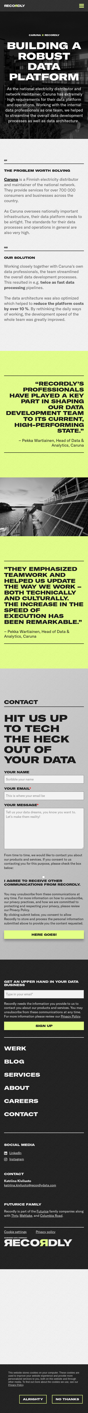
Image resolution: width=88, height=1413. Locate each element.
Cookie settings (15, 1232)
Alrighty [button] (33, 1399)
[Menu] (81, 6)
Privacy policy (45, 1232)
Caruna (11, 179)
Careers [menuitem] (21, 1101)
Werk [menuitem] (15, 1048)
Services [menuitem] (22, 1074)
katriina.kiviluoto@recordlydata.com (30, 1185)
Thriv (14, 1216)
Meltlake (26, 1216)
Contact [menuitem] (21, 1114)
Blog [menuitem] (14, 1061)
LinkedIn (12, 1153)
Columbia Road (51, 1216)
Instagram (14, 1159)
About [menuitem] (16, 1088)
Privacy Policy (15, 1385)
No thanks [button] (67, 1399)
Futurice (43, 1211)
